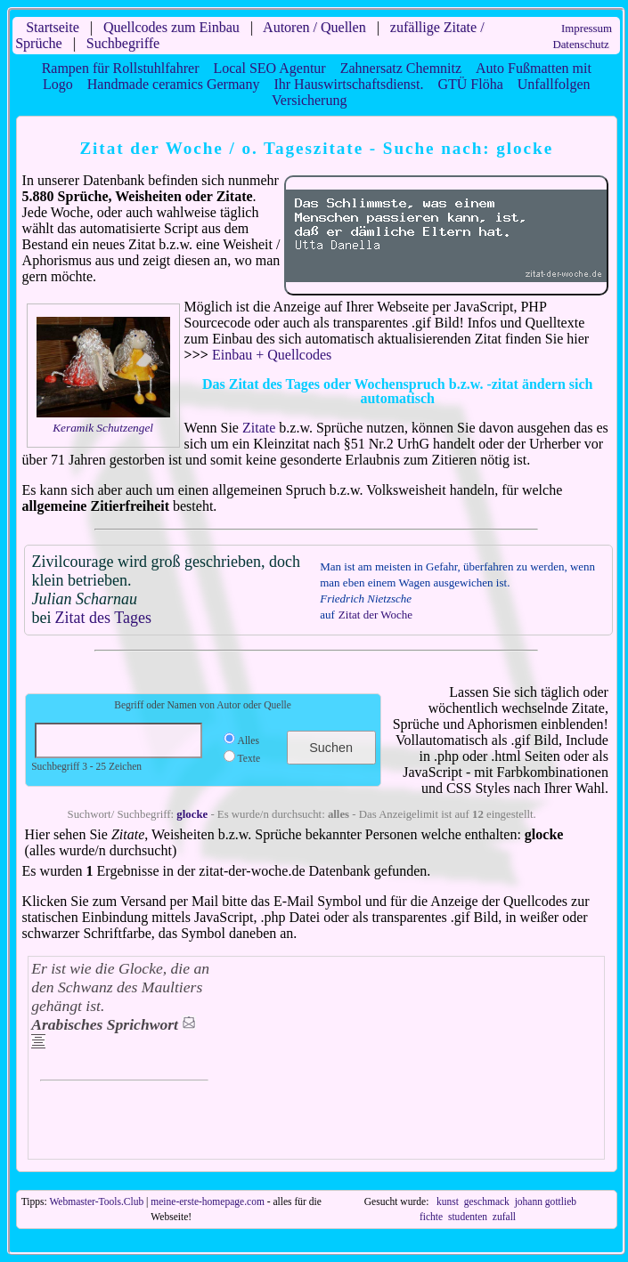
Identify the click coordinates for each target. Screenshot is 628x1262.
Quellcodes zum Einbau (171, 27)
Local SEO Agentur (269, 68)
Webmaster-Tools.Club (96, 1201)
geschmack (487, 1201)
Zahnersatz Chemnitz (400, 68)
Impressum (586, 28)
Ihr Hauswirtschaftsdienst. (348, 84)
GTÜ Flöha (469, 84)
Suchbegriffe (122, 43)
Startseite (52, 27)
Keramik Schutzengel (103, 427)
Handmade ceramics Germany (173, 84)
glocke (192, 814)
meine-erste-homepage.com (208, 1201)
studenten (467, 1216)
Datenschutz (580, 44)
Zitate (258, 427)
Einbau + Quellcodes (271, 354)
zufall (504, 1216)
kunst (447, 1201)
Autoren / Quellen (314, 27)
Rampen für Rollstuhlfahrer (121, 68)
